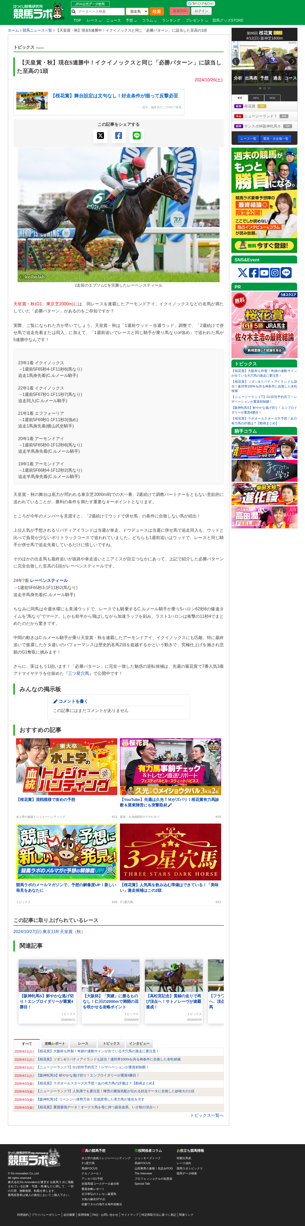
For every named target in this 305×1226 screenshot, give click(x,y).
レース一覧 (248, 139)
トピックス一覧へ (207, 1115)
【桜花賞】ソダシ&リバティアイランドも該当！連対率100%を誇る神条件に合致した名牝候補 (264, 386)
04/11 (256, 98)
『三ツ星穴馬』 (78, 673)
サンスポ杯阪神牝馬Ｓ (265, 126)
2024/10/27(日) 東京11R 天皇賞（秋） (49, 931)
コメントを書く (73, 701)
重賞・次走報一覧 (275, 139)
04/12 (272, 98)
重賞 (239, 98)
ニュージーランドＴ (265, 116)
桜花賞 (255, 106)
